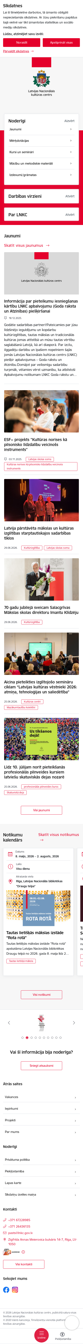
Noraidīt (21, 42)
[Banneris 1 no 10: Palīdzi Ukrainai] (41, 1023)
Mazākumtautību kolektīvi (21, 707)
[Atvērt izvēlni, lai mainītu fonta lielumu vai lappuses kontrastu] (62, 1337)
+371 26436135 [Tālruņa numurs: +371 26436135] (19, 1226)
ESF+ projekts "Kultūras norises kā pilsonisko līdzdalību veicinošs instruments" (35, 444)
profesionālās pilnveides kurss (41, 786)
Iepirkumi (11, 1109)
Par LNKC (17, 214)
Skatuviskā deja (15, 792)
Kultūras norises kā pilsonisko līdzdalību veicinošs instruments (35, 466)
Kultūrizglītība (32, 547)
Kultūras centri (32, 701)
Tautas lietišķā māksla (21, 961)
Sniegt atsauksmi (41, 1066)
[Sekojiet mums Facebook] (6, 1290)
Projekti (10, 1120)
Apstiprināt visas (61, 42)
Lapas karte (13, 1183)
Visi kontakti (23, 1264)
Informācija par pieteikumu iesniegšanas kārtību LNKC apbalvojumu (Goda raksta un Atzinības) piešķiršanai (41, 306)
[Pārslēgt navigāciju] (41, 1335)
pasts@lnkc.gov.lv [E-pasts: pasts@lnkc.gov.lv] (20, 1233)
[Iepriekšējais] (9, 1022)
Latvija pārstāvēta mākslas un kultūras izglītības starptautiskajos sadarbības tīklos (39, 533)
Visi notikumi (41, 995)
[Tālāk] (74, 1022)
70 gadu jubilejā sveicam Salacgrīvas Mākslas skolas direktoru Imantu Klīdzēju (41, 610)
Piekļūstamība (14, 1171)
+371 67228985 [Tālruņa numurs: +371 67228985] (19, 1220)
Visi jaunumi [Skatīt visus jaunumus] (41, 810)
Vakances (11, 1097)
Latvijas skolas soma (39, 459)
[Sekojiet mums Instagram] (15, 1290)
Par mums (12, 1132)
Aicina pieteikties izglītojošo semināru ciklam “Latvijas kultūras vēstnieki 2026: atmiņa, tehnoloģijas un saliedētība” (40, 686)
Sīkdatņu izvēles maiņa (20, 1194)
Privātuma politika (17, 1160)
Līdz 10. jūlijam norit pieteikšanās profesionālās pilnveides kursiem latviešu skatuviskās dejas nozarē (34, 772)
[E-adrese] (11, 1252)
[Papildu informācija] (23, 1252)
